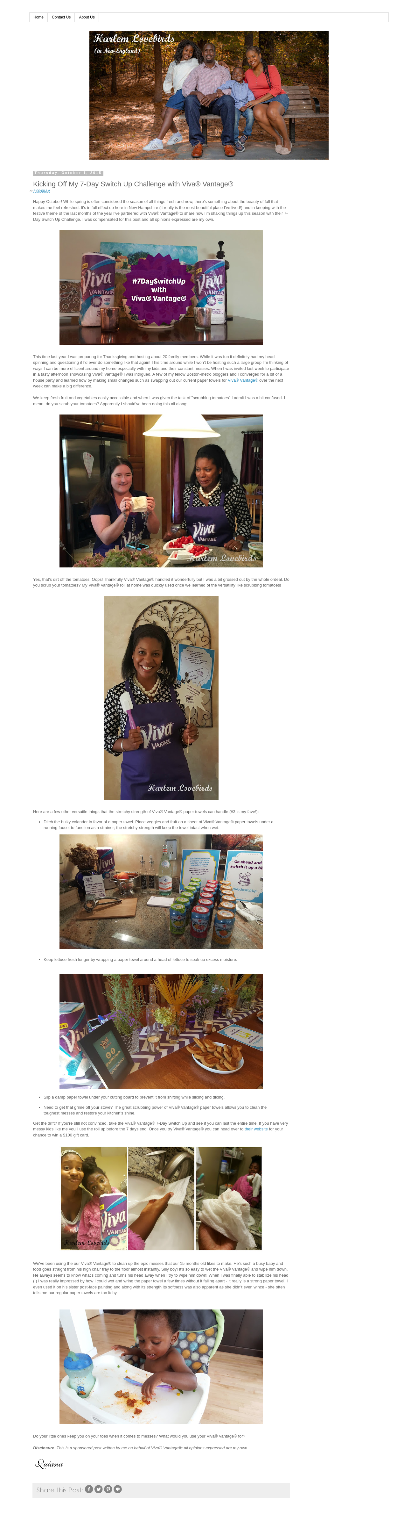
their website (256, 1129)
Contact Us (61, 17)
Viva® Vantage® (243, 380)
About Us (86, 17)
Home (38, 17)
